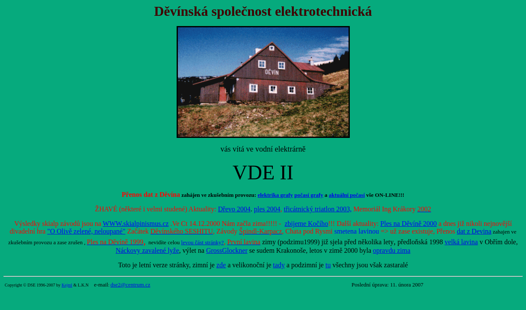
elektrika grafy (275, 195)
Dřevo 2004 (234, 209)
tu (328, 265)
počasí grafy (308, 195)
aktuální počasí (347, 195)
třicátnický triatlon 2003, (318, 209)
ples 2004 (267, 209)
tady (279, 265)
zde (221, 265)
